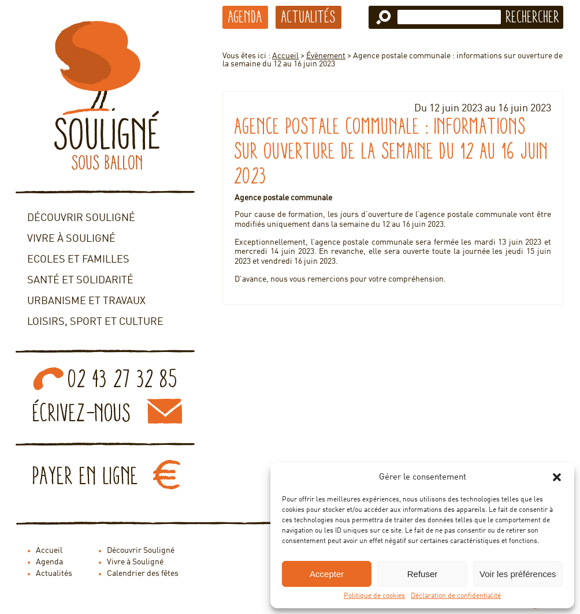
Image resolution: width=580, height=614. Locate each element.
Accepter (327, 574)
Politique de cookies (374, 596)
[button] (557, 477)
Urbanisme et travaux (86, 301)
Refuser (422, 574)
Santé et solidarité (80, 280)
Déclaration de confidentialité (456, 596)
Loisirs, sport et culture (95, 322)
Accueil (285, 56)
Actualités (308, 17)
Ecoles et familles (78, 259)
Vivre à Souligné (71, 239)
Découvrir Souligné (81, 218)
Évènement (325, 56)
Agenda (245, 17)
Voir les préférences (517, 574)
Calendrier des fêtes (143, 574)
